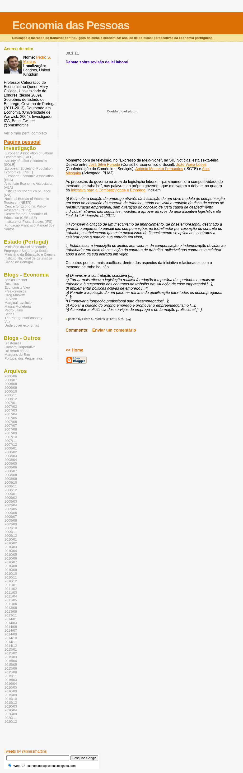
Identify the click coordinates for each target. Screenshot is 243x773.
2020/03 (11, 706)
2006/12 (11, 399)
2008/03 (11, 456)
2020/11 (11, 718)
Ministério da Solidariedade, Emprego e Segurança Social (26, 249)
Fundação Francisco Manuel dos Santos (29, 227)
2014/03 (11, 623)
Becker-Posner (16, 280)
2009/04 (11, 505)
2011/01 (11, 585)
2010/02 (11, 543)
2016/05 (11, 687)
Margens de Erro (17, 354)
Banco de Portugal (19, 262)
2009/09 (11, 524)
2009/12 (11, 535)
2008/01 (11, 448)
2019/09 (11, 695)
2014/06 (11, 627)
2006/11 (11, 395)
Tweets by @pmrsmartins (25, 751)
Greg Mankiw (15, 295)
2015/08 (11, 672)
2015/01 (11, 649)
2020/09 (11, 714)
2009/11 (11, 532)
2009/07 (11, 516)
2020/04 (11, 710)
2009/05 (11, 509)
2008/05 (11, 463)
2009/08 (11, 520)
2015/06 (11, 668)
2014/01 (11, 619)
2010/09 (11, 570)
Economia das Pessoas (70, 25)
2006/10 (11, 391)
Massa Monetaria (18, 306)
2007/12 (11, 444)
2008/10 (11, 482)
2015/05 (11, 665)
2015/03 (11, 657)
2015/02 (11, 653)
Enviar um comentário (114, 330)
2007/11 (11, 441)
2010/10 (11, 573)
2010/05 (11, 554)
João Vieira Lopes (191, 164)
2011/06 (11, 604)
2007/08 (11, 429)
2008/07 (11, 471)
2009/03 (11, 501)
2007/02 (11, 406)
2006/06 (11, 376)
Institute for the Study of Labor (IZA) (27, 193)
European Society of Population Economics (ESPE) (28, 170)
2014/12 (11, 646)
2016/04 (11, 683)
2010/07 (11, 562)
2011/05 (11, 600)
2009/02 (11, 498)
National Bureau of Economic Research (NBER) (26, 200)
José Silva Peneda (104, 164)
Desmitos (12, 284)
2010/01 (11, 539)
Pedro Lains (14, 310)
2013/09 (11, 611)
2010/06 (11, 558)
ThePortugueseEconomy (23, 318)
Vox (7, 322)
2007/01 (11, 403)
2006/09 (11, 387)
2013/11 (11, 615)
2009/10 (11, 528)
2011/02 (11, 589)
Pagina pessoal (22, 142)
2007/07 (11, 425)
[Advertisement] (134, 742)
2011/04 (11, 596)
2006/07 (11, 380)
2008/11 (11, 486)
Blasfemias (13, 343)
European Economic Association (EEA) (29, 178)
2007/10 (11, 437)
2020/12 (11, 721)
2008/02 (11, 452)
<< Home (74, 350)
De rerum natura (17, 351)
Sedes (9, 314)
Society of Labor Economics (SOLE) (25, 163)
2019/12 (11, 702)
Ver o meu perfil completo (25, 133)
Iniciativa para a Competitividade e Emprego (108, 190)
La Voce (11, 299)
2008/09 (11, 479)
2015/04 (11, 661)
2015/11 (11, 676)
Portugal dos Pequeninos (24, 358)
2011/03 (11, 592)
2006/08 (11, 384)
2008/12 (11, 490)
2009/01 (11, 494)
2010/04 (11, 551)
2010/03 (11, 547)
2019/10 (11, 699)
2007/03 (11, 410)
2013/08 (11, 608)
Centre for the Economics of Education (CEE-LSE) (25, 216)
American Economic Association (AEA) (28, 185)
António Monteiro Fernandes (159, 169)
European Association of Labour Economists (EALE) (28, 155)
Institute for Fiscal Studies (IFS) (28, 221)
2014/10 (11, 638)
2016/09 (11, 691)
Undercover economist (22, 325)
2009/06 (11, 513)
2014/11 (11, 642)
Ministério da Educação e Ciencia (30, 254)
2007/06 (11, 422)
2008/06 (11, 467)
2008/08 (11, 475)
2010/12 (11, 581)
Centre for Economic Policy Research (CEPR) (25, 208)
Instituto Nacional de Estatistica (28, 258)
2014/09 (11, 634)
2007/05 (11, 418)
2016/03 (11, 680)
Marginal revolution (19, 303)
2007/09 (11, 433)
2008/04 (11, 460)
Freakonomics (15, 291)
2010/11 (11, 577)
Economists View (18, 287)
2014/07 (11, 630)
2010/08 (11, 566)
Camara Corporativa (20, 347)
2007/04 (11, 414)
